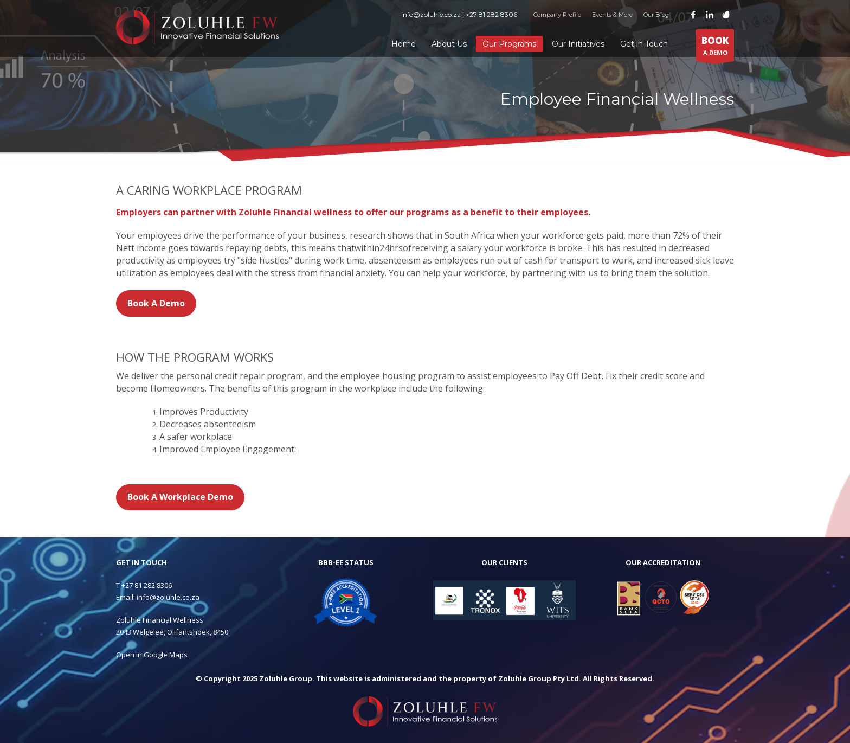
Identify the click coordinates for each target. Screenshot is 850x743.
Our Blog (656, 14)
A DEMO (715, 47)
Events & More (612, 14)
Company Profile (557, 14)
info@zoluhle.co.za (168, 597)
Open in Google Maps (152, 654)
